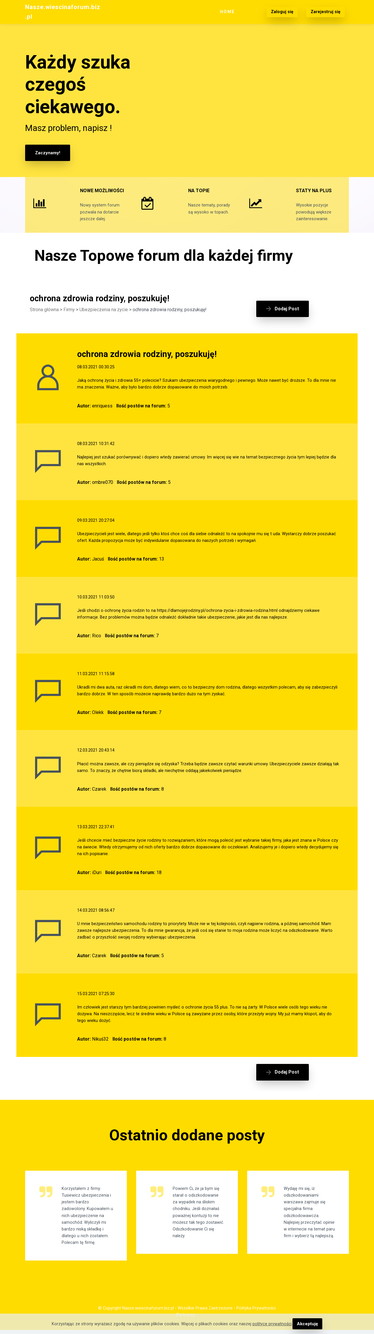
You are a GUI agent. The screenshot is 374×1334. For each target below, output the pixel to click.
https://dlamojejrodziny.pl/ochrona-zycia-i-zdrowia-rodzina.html (217, 617)
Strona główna (44, 319)
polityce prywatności (272, 1323)
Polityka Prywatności (256, 1312)
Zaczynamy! (47, 152)
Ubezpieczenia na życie (103, 319)
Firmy (69, 319)
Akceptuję (307, 1323)
